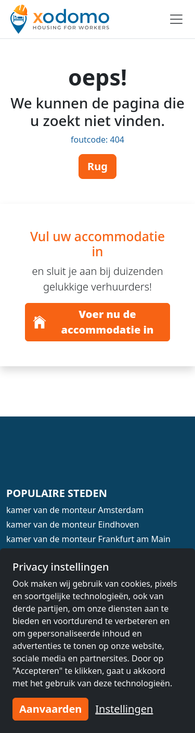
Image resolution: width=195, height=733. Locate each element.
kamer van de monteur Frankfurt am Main (88, 539)
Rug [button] (97, 166)
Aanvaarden (50, 709)
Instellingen (124, 709)
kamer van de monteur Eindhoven (72, 524)
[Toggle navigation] (176, 19)
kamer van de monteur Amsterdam (75, 510)
